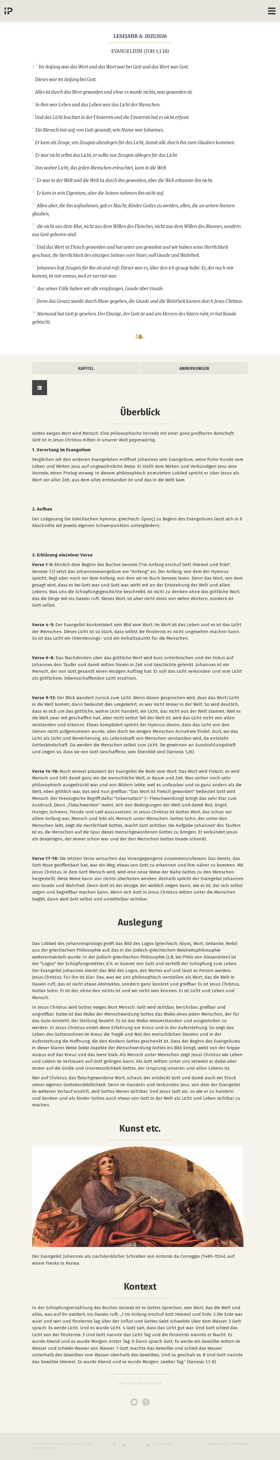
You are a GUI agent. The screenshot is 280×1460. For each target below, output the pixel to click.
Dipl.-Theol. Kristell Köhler (140, 1383)
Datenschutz (217, 1444)
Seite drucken (162, 1444)
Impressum (239, 1444)
